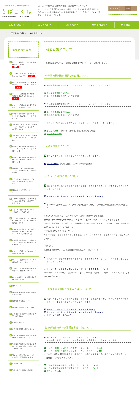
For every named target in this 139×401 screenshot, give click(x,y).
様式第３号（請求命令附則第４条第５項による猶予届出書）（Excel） (78, 269)
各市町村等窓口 (100, 25)
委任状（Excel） (54, 371)
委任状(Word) (53, 164)
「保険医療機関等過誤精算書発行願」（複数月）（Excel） (73, 368)
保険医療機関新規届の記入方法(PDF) (63, 96)
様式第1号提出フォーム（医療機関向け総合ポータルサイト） (71, 250)
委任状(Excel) (53, 131)
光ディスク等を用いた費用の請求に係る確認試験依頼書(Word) (75, 312)
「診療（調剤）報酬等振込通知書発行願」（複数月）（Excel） (75, 351)
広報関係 (125, 25)
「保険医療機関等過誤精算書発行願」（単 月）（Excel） (73, 365)
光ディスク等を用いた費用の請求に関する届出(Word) (71, 309)
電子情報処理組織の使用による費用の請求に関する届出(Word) (75, 196)
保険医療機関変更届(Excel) (59, 112)
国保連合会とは (17, 25)
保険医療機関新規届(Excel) (59, 93)
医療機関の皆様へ (18, 33)
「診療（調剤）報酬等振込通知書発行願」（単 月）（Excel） (75, 348)
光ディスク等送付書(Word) (59, 315)
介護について (72, 25)
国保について (45, 25)
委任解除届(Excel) (55, 134)
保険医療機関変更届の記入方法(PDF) (63, 115)
